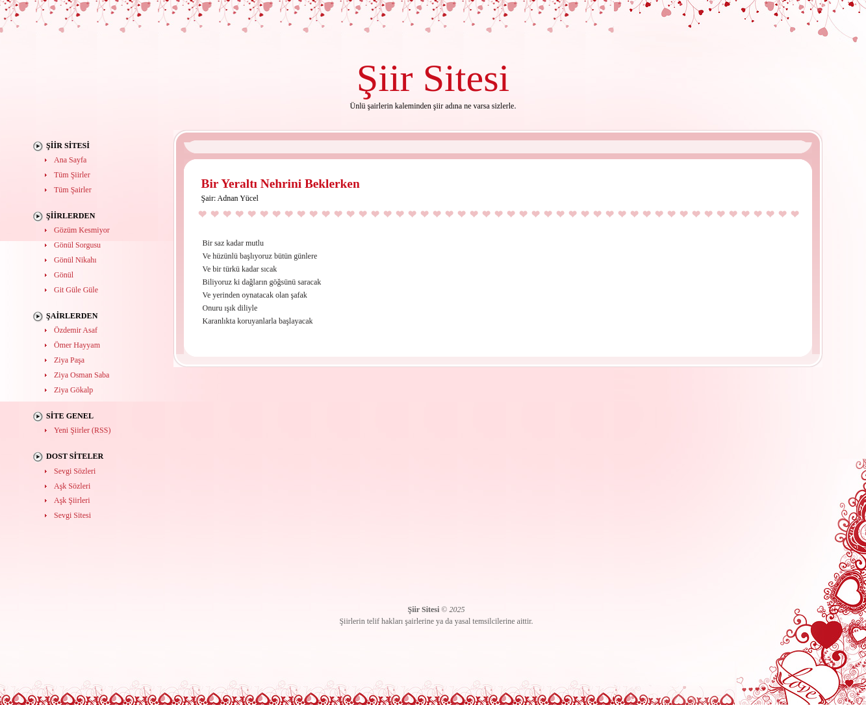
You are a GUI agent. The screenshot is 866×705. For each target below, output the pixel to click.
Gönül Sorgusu (77, 245)
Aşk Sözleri (72, 486)
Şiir (385, 77)
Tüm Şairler (73, 189)
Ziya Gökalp (73, 389)
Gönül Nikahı (75, 259)
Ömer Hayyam (77, 345)
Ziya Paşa (69, 360)
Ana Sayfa (70, 159)
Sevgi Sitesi (72, 515)
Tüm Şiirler (72, 174)
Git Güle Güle (76, 289)
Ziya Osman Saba (81, 374)
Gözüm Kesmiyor (82, 230)
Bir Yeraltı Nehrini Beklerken (280, 183)
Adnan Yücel (238, 198)
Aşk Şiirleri (72, 500)
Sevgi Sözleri (75, 471)
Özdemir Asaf (75, 330)
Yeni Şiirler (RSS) (82, 430)
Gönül (63, 274)
